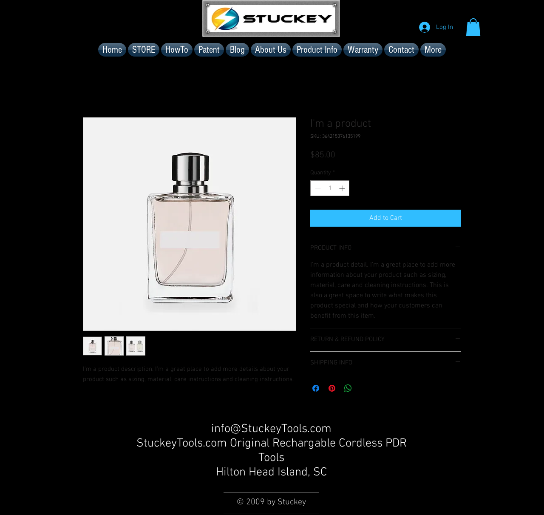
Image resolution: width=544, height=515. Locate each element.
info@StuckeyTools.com (271, 429)
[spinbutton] (329, 188)
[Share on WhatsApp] (348, 388)
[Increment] (342, 188)
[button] (473, 27)
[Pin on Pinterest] (332, 388)
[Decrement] (317, 188)
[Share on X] (364, 388)
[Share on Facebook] (316, 388)
